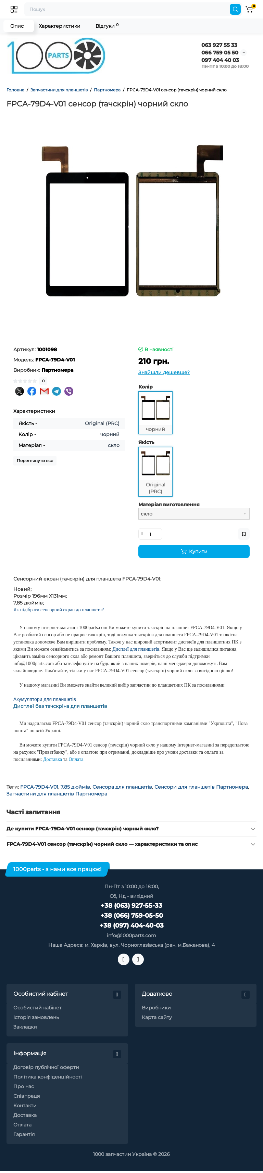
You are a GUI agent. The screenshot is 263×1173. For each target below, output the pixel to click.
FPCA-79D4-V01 (39, 787)
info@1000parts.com (131, 935)
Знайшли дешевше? (164, 372)
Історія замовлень (36, 1017)
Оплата (22, 1125)
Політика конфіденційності (47, 1077)
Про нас (23, 1086)
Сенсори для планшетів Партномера (201, 787)
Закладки (25, 1027)
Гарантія (24, 1134)
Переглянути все (35, 460)
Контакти (25, 1105)
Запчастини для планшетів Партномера (57, 794)
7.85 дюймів (75, 787)
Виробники (156, 1008)
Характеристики (59, 26)
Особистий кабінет (37, 1008)
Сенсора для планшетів (122, 787)
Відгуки (107, 26)
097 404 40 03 (220, 60)
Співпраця (26, 1096)
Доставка (25, 1115)
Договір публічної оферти (46, 1067)
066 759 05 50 (219, 52)
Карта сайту (157, 1017)
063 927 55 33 (219, 45)
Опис (17, 26)
